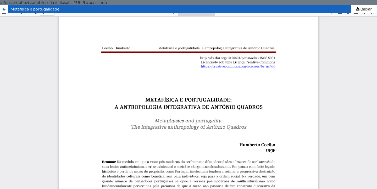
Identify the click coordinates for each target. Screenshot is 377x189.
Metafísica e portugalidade (34, 9)
